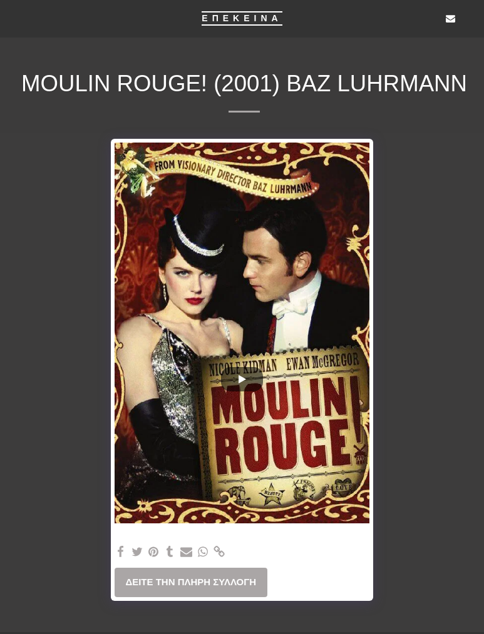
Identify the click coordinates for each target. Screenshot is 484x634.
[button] (13, 18)
